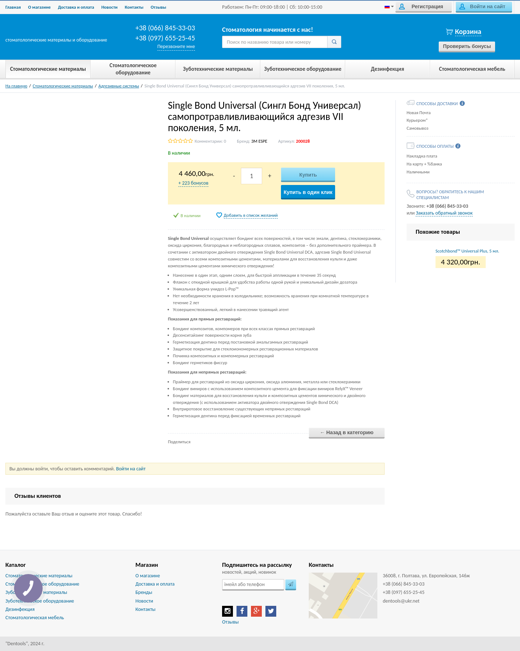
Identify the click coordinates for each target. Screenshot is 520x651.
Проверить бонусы (467, 46)
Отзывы (158, 7)
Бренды (143, 592)
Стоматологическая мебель (34, 618)
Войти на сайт (482, 6)
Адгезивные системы (119, 86)
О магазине (39, 7)
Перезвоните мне (176, 46)
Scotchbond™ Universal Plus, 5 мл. (467, 251)
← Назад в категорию (347, 432)
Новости (109, 7)
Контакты (134, 7)
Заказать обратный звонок (444, 213)
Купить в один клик (307, 192)
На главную (16, 86)
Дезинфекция (20, 609)
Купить (308, 175)
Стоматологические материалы (63, 86)
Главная (13, 7)
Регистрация (421, 6)
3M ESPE (259, 141)
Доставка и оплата (76, 7)
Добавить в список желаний (251, 215)
